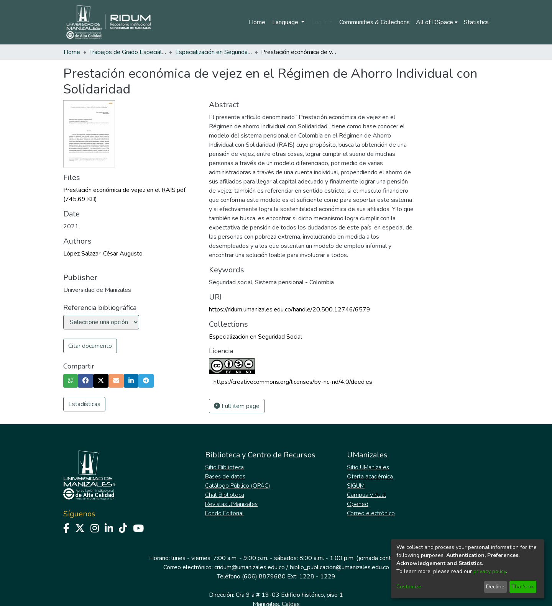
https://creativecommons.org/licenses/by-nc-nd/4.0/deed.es (293, 382)
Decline (495, 586)
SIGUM (356, 486)
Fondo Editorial (224, 513)
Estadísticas (84, 404)
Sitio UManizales (368, 467)
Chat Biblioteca (224, 495)
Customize (408, 586)
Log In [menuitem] (319, 22)
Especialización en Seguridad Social (213, 52)
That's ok (522, 586)
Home (257, 22)
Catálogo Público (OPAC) (237, 486)
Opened (357, 504)
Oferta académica (370, 476)
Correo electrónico (371, 513)
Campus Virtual (366, 495)
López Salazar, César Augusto (103, 253)
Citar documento (90, 346)
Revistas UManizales (231, 504)
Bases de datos (225, 476)
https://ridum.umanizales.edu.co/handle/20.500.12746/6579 (289, 309)
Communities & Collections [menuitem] (374, 22)
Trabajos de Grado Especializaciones (127, 52)
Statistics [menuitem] (476, 22)
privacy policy (489, 571)
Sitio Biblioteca (224, 467)
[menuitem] (437, 22)
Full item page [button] (237, 406)
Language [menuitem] (286, 22)
